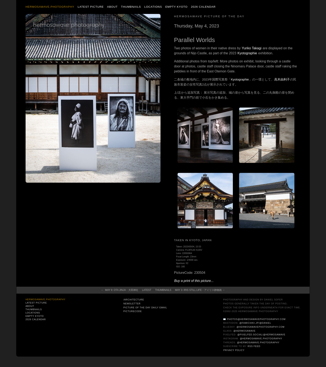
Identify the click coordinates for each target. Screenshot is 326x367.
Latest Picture (91, 6)
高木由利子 (282, 79)
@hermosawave (244, 331)
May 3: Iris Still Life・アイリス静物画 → (200, 290)
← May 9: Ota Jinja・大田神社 (119, 290)
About (112, 6)
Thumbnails (131, 6)
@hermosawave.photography (261, 338)
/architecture (133, 299)
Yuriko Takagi (252, 48)
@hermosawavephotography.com (261, 327)
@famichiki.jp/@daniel (255, 323)
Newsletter (132, 303)
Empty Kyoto (176, 6)
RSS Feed (254, 346)
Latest (146, 290)
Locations (153, 6)
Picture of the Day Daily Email (145, 307)
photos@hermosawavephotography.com (256, 319)
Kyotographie (247, 53)
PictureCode (132, 311)
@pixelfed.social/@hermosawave (261, 334)
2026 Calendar (203, 6)
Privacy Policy (233, 350)
